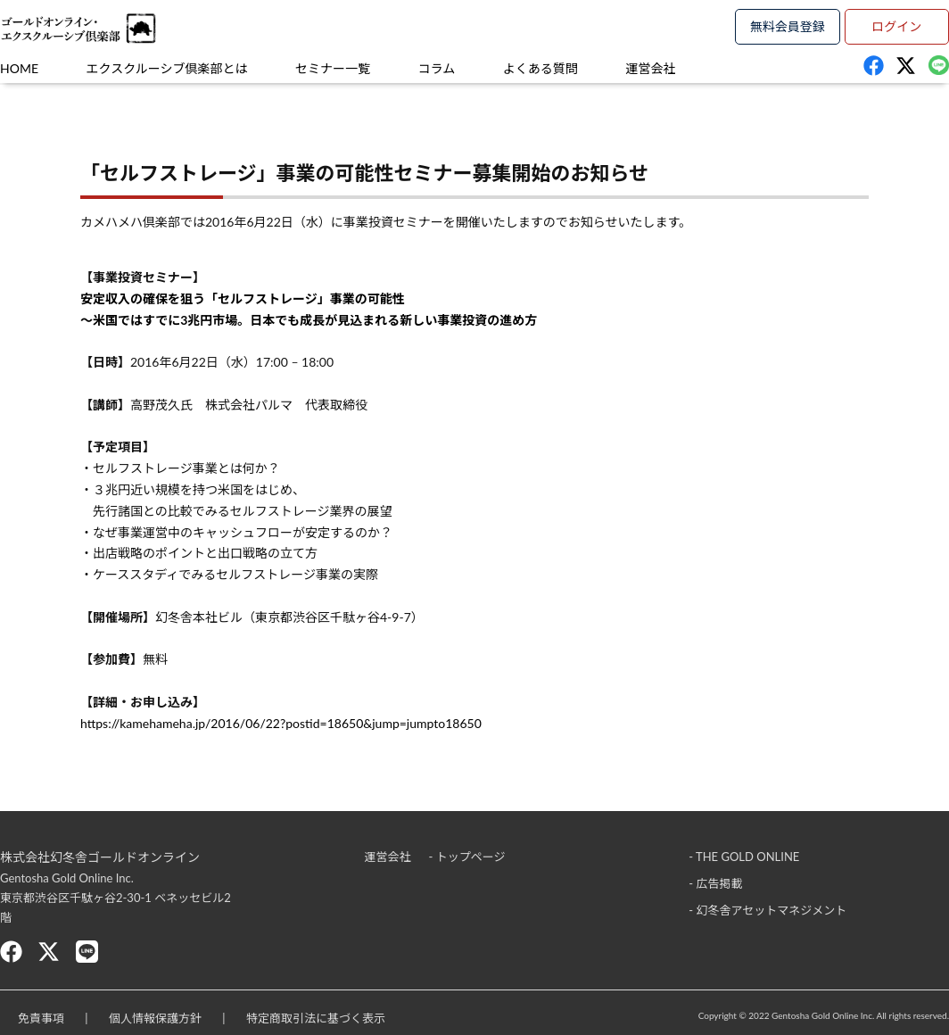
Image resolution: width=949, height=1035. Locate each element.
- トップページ (467, 856)
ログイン (896, 26)
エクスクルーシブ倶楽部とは (167, 68)
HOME (19, 68)
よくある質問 (540, 68)
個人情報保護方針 (155, 1018)
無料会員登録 (787, 26)
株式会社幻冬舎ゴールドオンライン (100, 857)
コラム (437, 68)
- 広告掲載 (715, 883)
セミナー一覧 (332, 68)
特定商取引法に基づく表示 (315, 1018)
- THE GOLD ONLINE (744, 856)
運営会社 (650, 68)
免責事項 (41, 1018)
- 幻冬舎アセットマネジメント (767, 910)
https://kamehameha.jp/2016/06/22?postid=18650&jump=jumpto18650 (281, 723)
